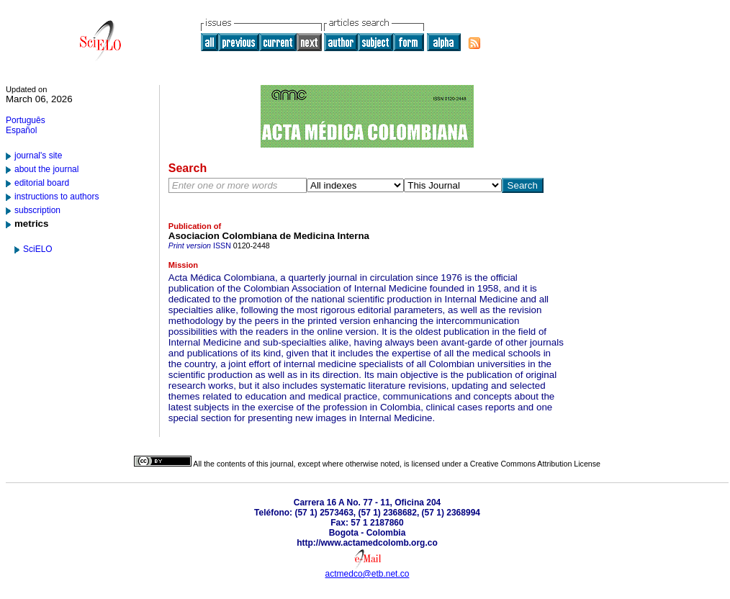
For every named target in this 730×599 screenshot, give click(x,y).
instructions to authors (56, 197)
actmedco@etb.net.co (367, 574)
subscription (37, 210)
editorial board (41, 183)
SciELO (38, 249)
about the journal (46, 169)
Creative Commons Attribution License (535, 463)
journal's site (38, 155)
